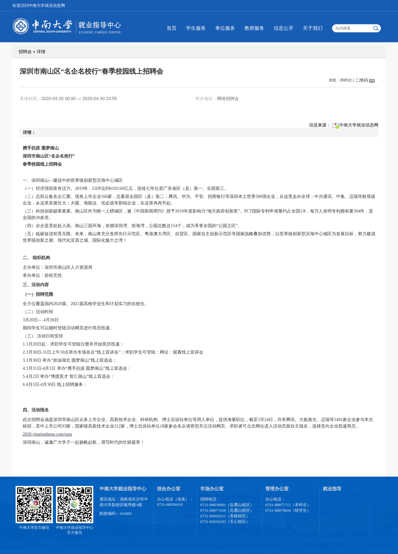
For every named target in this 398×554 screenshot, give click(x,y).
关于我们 (313, 28)
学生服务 (196, 28)
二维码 (361, 80)
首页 (172, 28)
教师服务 (254, 28)
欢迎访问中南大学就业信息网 (38, 5)
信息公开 (284, 28)
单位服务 (225, 28)
